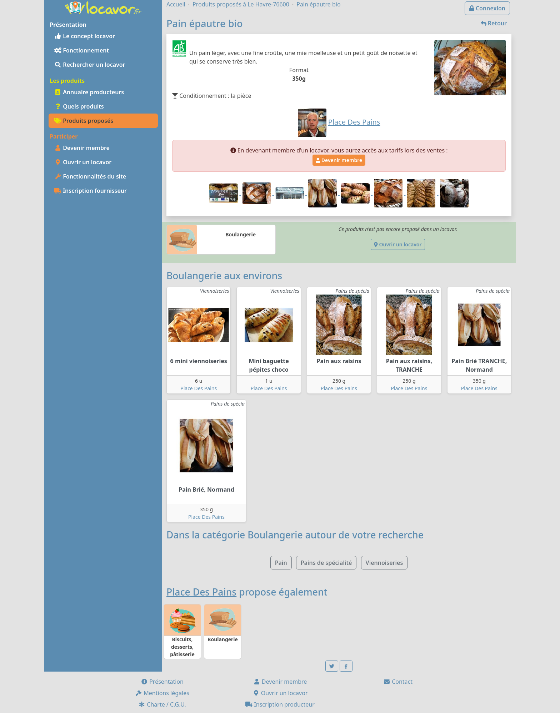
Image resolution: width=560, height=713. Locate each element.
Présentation (162, 682)
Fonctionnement (81, 50)
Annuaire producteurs (89, 92)
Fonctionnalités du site (90, 176)
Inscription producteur (280, 704)
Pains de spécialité (326, 563)
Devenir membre (82, 148)
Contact (397, 682)
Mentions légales (162, 693)
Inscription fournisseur (90, 191)
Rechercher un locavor (89, 65)
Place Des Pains (198, 388)
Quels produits (79, 106)
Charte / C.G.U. (162, 704)
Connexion (487, 8)
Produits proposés (83, 121)
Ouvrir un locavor (82, 162)
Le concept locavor (84, 36)
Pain (281, 563)
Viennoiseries (384, 563)
